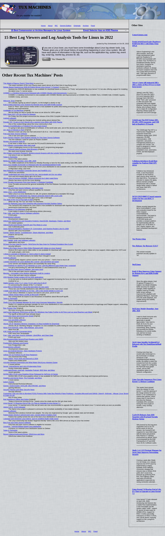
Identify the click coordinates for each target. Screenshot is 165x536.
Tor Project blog (139, 239)
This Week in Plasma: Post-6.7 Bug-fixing (18, 83)
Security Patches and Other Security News (19, 390)
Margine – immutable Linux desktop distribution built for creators (26, 273)
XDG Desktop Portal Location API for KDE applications (23, 277)
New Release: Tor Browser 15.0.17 (145, 246)
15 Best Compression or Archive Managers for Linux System (40, 30)
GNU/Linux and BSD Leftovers (14, 320)
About (50, 26)
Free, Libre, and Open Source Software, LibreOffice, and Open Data (28, 335)
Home (43, 26)
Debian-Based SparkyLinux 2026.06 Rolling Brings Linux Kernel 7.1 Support (31, 87)
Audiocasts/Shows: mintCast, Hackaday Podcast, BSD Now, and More (29, 370)
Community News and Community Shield (18, 316)
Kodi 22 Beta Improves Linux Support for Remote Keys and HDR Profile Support (146, 273)
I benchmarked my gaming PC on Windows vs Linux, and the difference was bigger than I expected (39, 266)
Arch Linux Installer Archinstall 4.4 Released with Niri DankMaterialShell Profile (146, 344)
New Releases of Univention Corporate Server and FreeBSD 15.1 (27, 171)
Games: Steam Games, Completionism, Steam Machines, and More (28, 233)
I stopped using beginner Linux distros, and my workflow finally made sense (31, 419)
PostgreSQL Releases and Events (15, 343)
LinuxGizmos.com (139, 35)
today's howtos (8, 236)
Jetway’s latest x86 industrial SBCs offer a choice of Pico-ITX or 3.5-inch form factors (146, 85)
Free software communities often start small (19, 145)
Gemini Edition (65, 26)
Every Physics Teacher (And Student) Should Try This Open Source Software (31, 138)
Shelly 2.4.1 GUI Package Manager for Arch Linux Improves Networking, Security (147, 452)
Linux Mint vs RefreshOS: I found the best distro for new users (26, 287)
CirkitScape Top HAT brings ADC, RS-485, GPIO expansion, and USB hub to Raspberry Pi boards (145, 122)
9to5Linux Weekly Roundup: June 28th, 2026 (19, 161)
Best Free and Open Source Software (17, 423)
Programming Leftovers (11, 217)
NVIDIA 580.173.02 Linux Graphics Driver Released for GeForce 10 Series (30, 374)
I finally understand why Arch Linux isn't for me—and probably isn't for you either (32, 174)
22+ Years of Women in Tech (13, 130)
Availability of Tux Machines (13, 110)
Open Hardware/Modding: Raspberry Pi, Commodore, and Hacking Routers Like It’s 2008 (36, 229)
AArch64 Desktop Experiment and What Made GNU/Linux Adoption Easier (30, 362)
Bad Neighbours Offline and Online (16, 399)
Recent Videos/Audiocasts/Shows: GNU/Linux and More (23, 434)
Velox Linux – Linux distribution (14, 192)
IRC (56, 26)
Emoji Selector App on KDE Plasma (100, 30)
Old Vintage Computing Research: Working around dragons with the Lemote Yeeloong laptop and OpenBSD (42, 153)
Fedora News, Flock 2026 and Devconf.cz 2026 (20, 359)
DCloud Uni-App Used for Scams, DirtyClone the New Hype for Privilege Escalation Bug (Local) (38, 244)
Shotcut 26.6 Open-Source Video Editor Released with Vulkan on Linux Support (32, 248)
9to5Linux (136, 264)
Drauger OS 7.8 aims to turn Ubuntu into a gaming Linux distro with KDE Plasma (32, 122)
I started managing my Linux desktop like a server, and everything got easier (31, 262)
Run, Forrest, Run (9, 308)
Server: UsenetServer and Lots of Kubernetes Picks (22, 366)
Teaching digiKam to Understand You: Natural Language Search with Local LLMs (32, 196)
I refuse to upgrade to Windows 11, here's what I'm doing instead (27, 254)
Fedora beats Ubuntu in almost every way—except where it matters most (30, 415)
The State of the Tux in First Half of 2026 (18, 200)
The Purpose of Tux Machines (14, 209)
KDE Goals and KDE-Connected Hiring (17, 331)
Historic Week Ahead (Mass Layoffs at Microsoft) (21, 295)
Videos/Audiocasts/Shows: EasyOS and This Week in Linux (25, 225)
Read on (46, 59)
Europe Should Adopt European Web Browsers (20, 149)
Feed (93, 26)
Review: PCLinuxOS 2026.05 (14, 141)
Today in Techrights (10, 157)
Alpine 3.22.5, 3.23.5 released (14, 407)
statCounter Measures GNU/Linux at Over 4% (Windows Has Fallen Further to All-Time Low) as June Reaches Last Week (47, 312)
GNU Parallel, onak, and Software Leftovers (19, 240)
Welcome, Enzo (9, 101)
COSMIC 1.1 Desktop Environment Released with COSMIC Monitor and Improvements (35, 93)
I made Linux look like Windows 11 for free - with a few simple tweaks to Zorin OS (33, 291)
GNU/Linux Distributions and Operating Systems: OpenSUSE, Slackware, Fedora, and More (37, 221)
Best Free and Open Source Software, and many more (23, 188)
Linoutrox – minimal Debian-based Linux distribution (22, 426)
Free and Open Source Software (15, 134)
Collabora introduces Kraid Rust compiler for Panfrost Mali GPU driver (144, 163)
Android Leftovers (9, 118)
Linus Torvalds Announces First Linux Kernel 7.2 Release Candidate (147, 381)
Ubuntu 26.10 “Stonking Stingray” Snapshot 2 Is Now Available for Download (31, 324)
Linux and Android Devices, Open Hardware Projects (22, 351)
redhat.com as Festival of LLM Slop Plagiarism (20, 355)
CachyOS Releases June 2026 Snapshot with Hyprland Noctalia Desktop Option (145, 417)
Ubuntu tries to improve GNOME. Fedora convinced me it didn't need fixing (30, 178)
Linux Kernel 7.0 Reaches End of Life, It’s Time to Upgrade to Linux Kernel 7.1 (146, 491)
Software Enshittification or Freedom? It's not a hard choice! (25, 126)
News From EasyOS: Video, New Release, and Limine (23, 328)
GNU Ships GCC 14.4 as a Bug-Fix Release (19, 114)
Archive (86, 26)
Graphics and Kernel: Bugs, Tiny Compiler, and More (22, 378)
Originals (77, 26)
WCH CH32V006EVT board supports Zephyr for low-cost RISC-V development (146, 199)
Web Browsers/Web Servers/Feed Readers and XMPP (23, 339)
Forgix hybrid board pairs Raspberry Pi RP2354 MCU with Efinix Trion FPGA (146, 44)
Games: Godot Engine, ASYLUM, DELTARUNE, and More (24, 386)
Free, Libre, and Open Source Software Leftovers (21, 213)
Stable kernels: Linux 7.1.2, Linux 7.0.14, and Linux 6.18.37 (25, 283)
